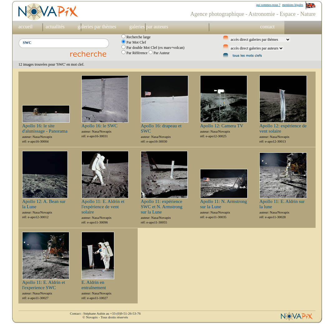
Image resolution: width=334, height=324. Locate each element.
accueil (25, 26)
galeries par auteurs (148, 26)
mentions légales (292, 5)
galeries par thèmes (97, 26)
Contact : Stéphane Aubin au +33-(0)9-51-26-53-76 (105, 313)
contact (267, 26)
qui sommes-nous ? (268, 5)
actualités (55, 26)
